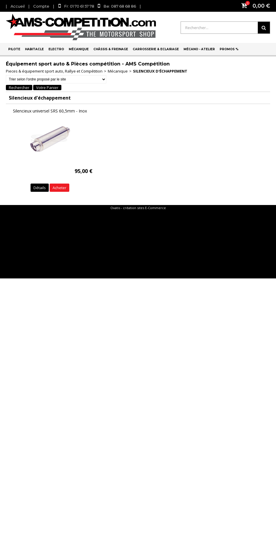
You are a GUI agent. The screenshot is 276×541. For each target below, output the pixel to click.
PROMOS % (229, 49)
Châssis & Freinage (110, 49)
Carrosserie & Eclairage (156, 49)
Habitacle (34, 49)
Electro (56, 49)
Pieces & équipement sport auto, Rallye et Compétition (54, 71)
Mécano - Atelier (199, 49)
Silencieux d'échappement (160, 71)
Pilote (14, 49)
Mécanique (79, 49)
